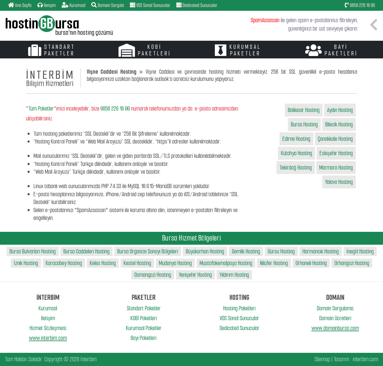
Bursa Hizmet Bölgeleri (191, 238)
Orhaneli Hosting (311, 263)
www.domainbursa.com (335, 328)
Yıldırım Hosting (234, 275)
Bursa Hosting (304, 124)
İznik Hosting (26, 263)
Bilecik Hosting (339, 124)
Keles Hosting (103, 263)
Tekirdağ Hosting (295, 168)
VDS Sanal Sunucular (239, 318)
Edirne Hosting (296, 139)
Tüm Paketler (41, 109)
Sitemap (322, 359)
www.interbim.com (48, 338)
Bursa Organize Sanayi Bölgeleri (147, 251)
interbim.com (365, 359)
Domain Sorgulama (335, 308)
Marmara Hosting (336, 168)
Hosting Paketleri (239, 308)
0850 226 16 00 (360, 5)
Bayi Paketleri (143, 338)
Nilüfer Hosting (274, 263)
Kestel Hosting (137, 263)
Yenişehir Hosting (195, 275)
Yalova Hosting (339, 182)
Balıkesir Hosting (304, 110)
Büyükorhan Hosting (205, 251)
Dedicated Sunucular (239, 328)
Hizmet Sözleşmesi (48, 328)
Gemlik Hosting (246, 251)
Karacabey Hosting (64, 263)
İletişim (48, 318)
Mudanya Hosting (175, 263)
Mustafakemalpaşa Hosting (226, 263)
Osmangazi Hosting (152, 275)
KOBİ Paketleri (143, 318)
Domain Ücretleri (335, 318)
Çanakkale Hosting (335, 139)
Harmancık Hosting (321, 251)
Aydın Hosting (340, 110)
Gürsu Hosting (281, 251)
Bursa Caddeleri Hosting (86, 251)
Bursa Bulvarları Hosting (33, 251)
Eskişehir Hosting (336, 153)
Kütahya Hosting (296, 153)
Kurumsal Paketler (144, 328)
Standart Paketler (144, 308)
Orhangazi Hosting (352, 263)
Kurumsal (48, 308)
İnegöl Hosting (360, 251)
